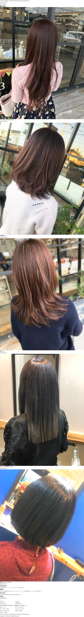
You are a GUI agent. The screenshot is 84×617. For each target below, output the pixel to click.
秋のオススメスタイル (5, 582)
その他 (22, 587)
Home (1, 0)
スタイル (12, 587)
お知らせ (4, 587)
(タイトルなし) (32, 591)
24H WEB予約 (3, 4)
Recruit (27, 0)
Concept (4, 0)
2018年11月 (7, 594)
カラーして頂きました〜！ (7, 466)
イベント (8, 587)
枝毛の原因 (27, 591)
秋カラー (2, 351)
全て (1, 587)
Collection (22, 0)
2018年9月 (17, 594)
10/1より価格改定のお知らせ (6, 591)
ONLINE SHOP (3, 2)
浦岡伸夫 (5, 598)
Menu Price (8, 0)
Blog (25, 0)
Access (14, 0)
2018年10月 (12, 594)
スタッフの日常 (17, 587)
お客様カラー (3, 235)
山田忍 (1, 598)
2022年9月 (2, 594)
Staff (12, 0)
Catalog (18, 0)
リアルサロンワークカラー (7, 120)
